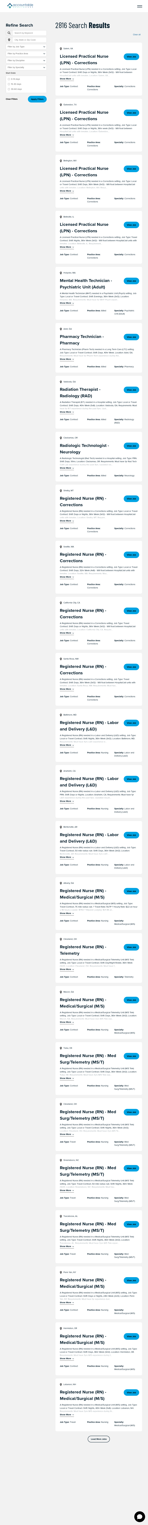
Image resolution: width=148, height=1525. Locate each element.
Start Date (11, 73)
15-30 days (16, 84)
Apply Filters (37, 99)
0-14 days (15, 79)
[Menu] (138, 6)
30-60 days (16, 89)
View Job (131, 56)
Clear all (136, 35)
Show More (65, 78)
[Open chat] (139, 1516)
